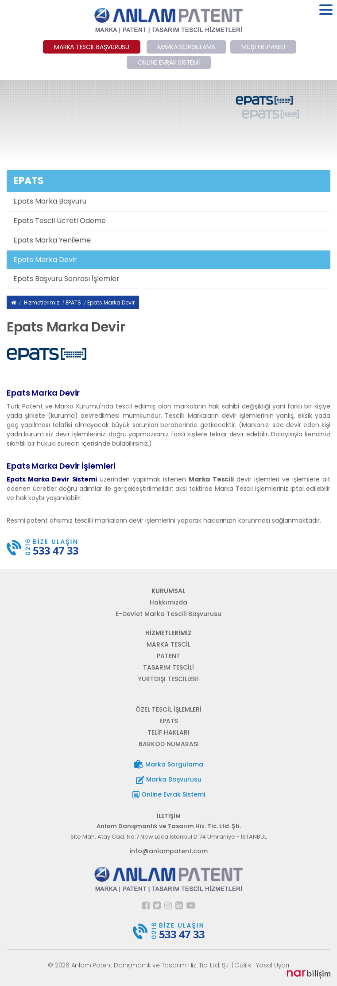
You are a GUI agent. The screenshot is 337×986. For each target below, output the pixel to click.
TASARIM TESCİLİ (168, 667)
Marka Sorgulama (168, 764)
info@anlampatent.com (169, 851)
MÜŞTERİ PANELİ (263, 46)
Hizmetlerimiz (41, 302)
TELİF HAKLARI (168, 732)
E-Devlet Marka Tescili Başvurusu (168, 613)
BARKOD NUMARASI (169, 744)
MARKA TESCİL (168, 644)
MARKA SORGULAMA (186, 46)
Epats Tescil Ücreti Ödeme (59, 221)
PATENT (168, 655)
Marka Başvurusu (168, 779)
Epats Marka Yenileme (52, 240)
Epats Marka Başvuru (49, 201)
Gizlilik (243, 965)
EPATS (73, 302)
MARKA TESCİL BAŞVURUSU (91, 46)
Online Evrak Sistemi (168, 794)
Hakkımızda (168, 602)
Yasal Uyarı (272, 965)
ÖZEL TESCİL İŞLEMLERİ (168, 709)
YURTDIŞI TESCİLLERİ (168, 678)
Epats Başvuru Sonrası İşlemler (66, 278)
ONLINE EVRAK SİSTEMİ (169, 62)
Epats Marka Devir (45, 259)
